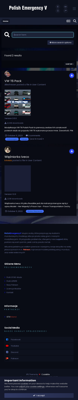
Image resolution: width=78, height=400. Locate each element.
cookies (24, 383)
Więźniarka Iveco (17, 157)
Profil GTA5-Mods (14, 277)
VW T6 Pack (13, 81)
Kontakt (10, 292)
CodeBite (45, 374)
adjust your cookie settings (32, 386)
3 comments (33, 135)
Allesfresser (10, 84)
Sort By (69, 64)
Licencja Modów (14, 288)
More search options (60, 42)
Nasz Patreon (12, 285)
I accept (39, 395)
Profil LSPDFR (12, 281)
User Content (39, 84)
